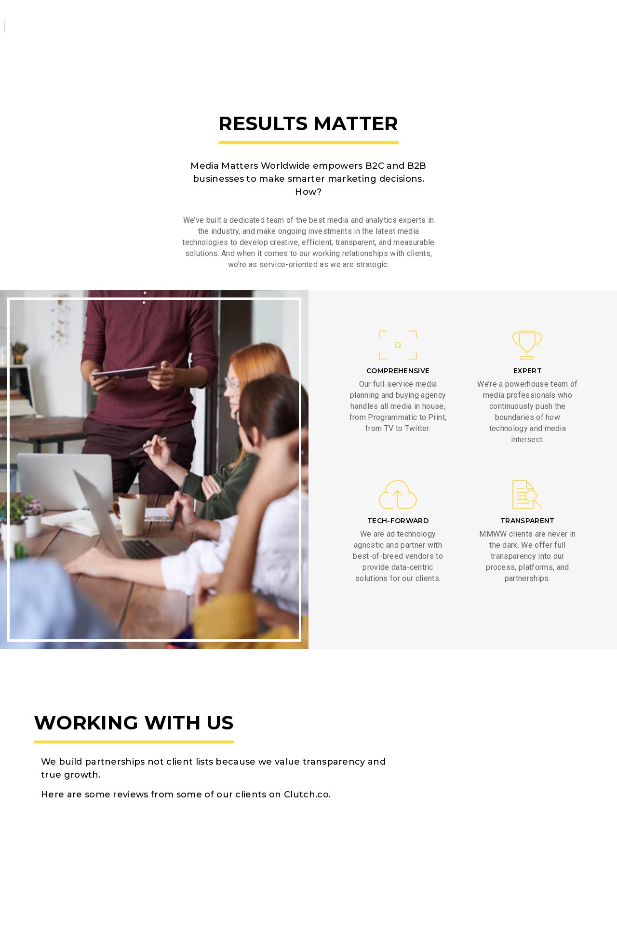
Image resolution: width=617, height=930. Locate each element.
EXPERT (527, 370)
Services (203, 18)
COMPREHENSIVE (397, 370)
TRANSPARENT (527, 520)
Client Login (559, 17)
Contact (353, 18)
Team (302, 18)
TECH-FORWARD (398, 520)
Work (256, 18)
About (149, 18)
